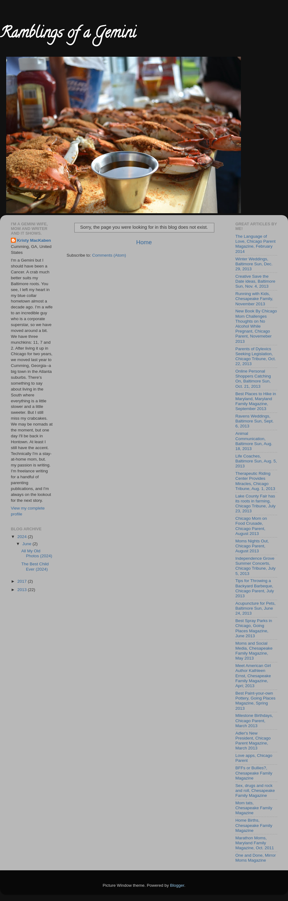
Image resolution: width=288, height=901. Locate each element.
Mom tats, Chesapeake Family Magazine (253, 808)
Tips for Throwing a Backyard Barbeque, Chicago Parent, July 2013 (254, 588)
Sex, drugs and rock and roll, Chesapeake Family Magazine (255, 790)
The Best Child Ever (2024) (35, 566)
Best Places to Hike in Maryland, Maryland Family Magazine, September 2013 (255, 401)
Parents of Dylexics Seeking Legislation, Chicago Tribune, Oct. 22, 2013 (255, 356)
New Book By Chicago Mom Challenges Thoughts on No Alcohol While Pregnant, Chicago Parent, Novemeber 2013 (256, 326)
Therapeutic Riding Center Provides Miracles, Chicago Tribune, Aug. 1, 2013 (255, 481)
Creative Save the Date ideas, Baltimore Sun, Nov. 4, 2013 (255, 281)
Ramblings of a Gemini (68, 34)
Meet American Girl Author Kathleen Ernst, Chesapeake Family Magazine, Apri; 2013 (253, 675)
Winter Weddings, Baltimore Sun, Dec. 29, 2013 (254, 264)
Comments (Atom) (109, 255)
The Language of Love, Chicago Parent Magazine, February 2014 (255, 244)
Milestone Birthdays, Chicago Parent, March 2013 (254, 720)
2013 (22, 589)
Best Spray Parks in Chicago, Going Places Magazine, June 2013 (253, 628)
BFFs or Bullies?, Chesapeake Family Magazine (253, 773)
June (27, 543)
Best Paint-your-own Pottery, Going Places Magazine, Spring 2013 (255, 701)
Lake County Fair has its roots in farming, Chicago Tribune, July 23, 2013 (255, 504)
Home (144, 242)
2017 (22, 581)
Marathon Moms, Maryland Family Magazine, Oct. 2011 (254, 843)
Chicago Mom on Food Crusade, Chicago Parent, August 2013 (251, 526)
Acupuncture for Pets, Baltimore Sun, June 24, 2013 (255, 608)
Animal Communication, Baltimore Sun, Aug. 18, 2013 (253, 441)
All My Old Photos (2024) (36, 553)
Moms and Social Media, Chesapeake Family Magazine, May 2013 (254, 651)
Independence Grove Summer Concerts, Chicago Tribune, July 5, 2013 (255, 566)
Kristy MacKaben (34, 240)
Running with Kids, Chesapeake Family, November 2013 (254, 298)
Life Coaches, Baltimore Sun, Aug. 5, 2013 (256, 461)
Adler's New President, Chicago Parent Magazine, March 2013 (253, 741)
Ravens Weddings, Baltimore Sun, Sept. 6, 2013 (254, 421)
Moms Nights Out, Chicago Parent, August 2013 (252, 546)
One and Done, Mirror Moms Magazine (255, 858)
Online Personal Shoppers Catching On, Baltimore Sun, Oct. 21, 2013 (253, 379)
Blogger (177, 885)
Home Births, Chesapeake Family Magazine (253, 825)
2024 (22, 536)
